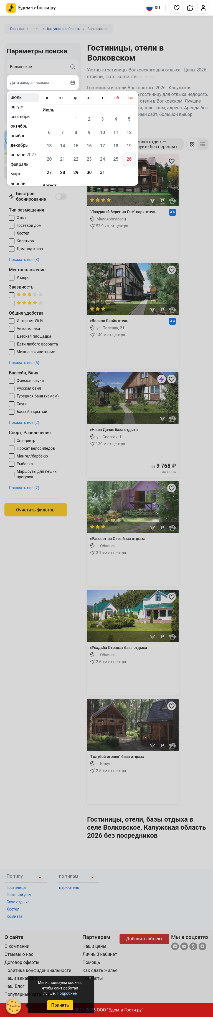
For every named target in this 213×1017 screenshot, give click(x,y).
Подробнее (67, 993)
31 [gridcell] (102, 172)
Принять (60, 1005)
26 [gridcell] (128, 159)
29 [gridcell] (75, 172)
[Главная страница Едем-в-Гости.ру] (31, 8)
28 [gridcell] (62, 172)
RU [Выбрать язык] (153, 8)
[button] (176, 7)
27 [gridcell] (49, 172)
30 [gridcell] (89, 172)
